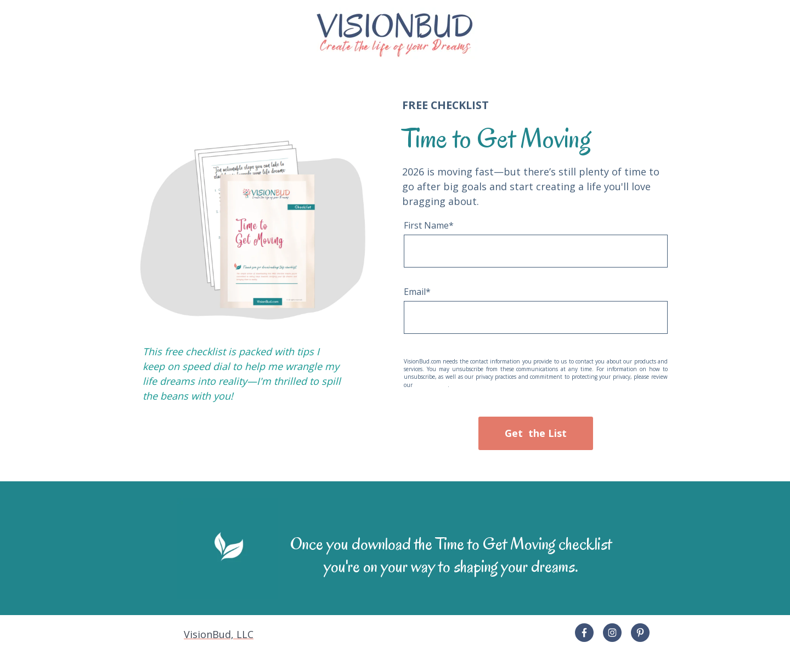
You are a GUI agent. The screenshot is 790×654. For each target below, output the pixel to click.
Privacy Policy (431, 385)
